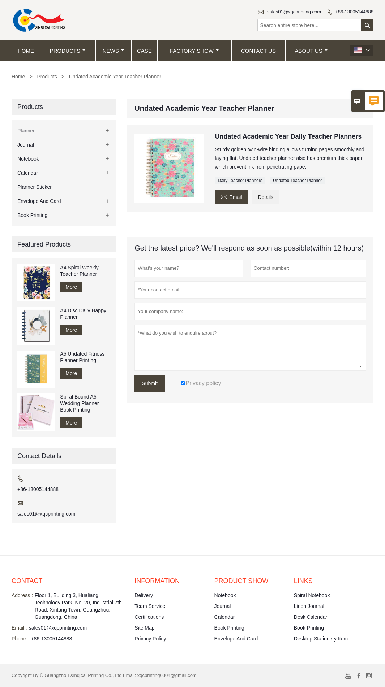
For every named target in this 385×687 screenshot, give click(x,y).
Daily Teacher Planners (240, 180)
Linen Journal (309, 606)
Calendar (27, 173)
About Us (311, 51)
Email (231, 196)
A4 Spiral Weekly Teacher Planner (79, 271)
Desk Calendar (311, 617)
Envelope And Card (39, 201)
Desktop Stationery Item (321, 639)
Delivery (143, 595)
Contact (27, 580)
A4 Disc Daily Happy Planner (83, 314)
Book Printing (32, 215)
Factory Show (194, 51)
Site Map (144, 628)
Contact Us (258, 51)
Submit (150, 383)
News (113, 51)
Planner (26, 131)
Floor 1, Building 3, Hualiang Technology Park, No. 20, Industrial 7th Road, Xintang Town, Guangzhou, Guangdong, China (78, 606)
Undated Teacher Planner (297, 180)
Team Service (149, 606)
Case (144, 51)
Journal (25, 145)
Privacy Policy (150, 639)
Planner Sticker (34, 187)
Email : (19, 628)
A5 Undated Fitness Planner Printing (82, 357)
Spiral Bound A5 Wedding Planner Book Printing (79, 403)
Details (265, 197)
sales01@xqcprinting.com (294, 11)
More (71, 287)
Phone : (20, 639)
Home (26, 51)
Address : (22, 595)
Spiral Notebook (312, 595)
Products (68, 51)
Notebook (28, 159)
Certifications (149, 617)
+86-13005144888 (354, 11)
